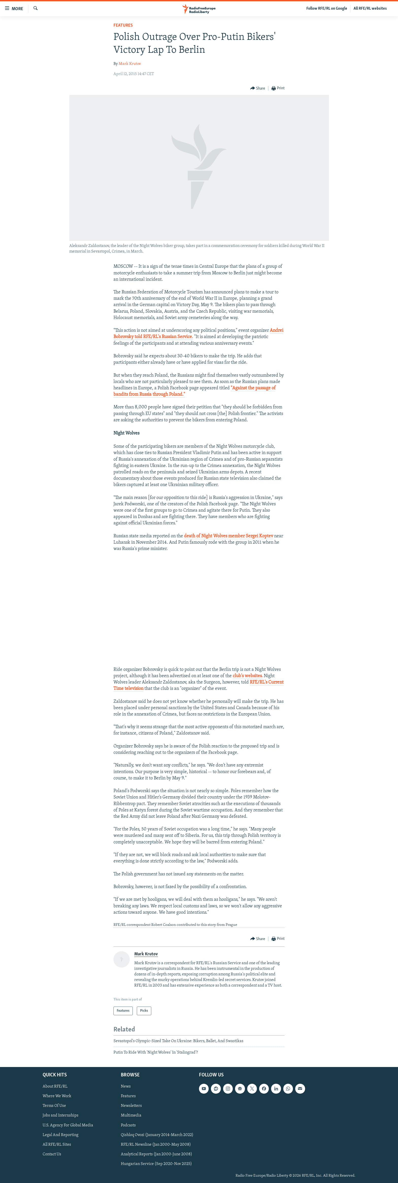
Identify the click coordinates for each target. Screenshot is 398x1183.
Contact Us (52, 1154)
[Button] (257, 88)
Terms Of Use (54, 1106)
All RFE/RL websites (370, 9)
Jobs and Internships (60, 1115)
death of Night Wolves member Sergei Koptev (228, 536)
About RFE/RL (55, 1087)
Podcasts (128, 1125)
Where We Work (57, 1096)
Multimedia (131, 1115)
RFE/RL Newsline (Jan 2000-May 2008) (156, 1144)
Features (123, 25)
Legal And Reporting (60, 1135)
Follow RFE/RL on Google (326, 9)
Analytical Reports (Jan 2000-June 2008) (156, 1154)
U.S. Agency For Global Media (68, 1125)
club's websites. (248, 676)
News (126, 1087)
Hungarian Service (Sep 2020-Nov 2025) (156, 1164)
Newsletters (131, 1106)
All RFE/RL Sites (57, 1144)
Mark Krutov (130, 64)
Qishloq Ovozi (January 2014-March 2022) (157, 1135)
